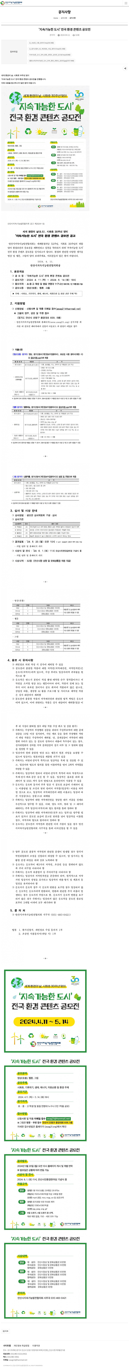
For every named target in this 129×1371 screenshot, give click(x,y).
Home (56, 18)
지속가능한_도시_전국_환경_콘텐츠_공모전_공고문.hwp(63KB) (49, 55)
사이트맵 (7, 1346)
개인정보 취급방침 (21, 1346)
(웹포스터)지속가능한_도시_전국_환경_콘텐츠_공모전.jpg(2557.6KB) (51, 61)
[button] (5, 1331)
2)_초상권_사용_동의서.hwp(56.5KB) (41, 43)
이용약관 (36, 1346)
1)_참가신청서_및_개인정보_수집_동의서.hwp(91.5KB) (47, 49)
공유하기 (125, 67)
